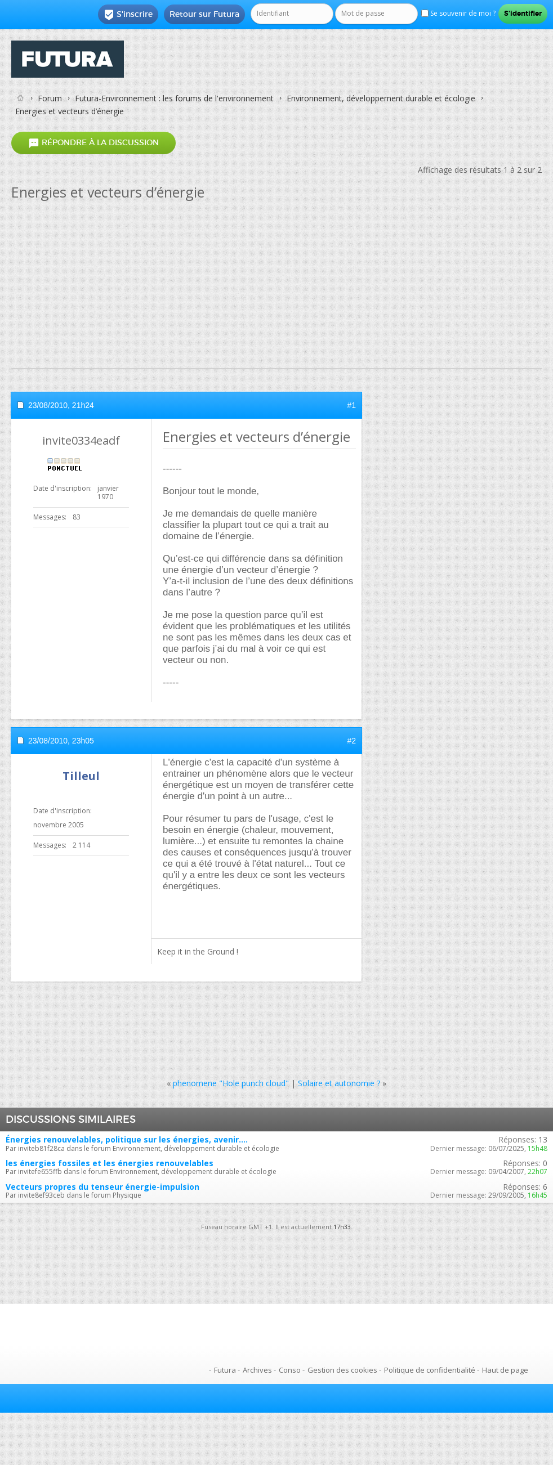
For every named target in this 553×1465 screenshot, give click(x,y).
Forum (50, 98)
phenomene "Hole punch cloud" (231, 1083)
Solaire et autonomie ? (339, 1083)
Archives (257, 1370)
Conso (290, 1370)
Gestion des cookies (342, 1370)
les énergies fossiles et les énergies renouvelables (109, 1163)
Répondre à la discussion (93, 143)
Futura (225, 1370)
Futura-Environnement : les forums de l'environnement (174, 98)
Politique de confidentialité (429, 1370)
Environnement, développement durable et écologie (381, 98)
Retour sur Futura (204, 14)
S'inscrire (128, 14)
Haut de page (505, 1370)
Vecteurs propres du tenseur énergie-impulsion (102, 1186)
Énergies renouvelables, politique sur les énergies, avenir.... (127, 1139)
